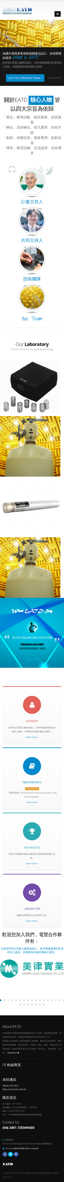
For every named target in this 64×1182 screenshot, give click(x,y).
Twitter (10, 1154)
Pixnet (16, 1154)
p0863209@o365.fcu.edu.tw (25, 1148)
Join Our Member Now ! (25, 78)
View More (13, 1052)
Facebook (4, 1154)
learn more (32, 737)
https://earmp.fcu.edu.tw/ (14, 1089)
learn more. (56, 77)
